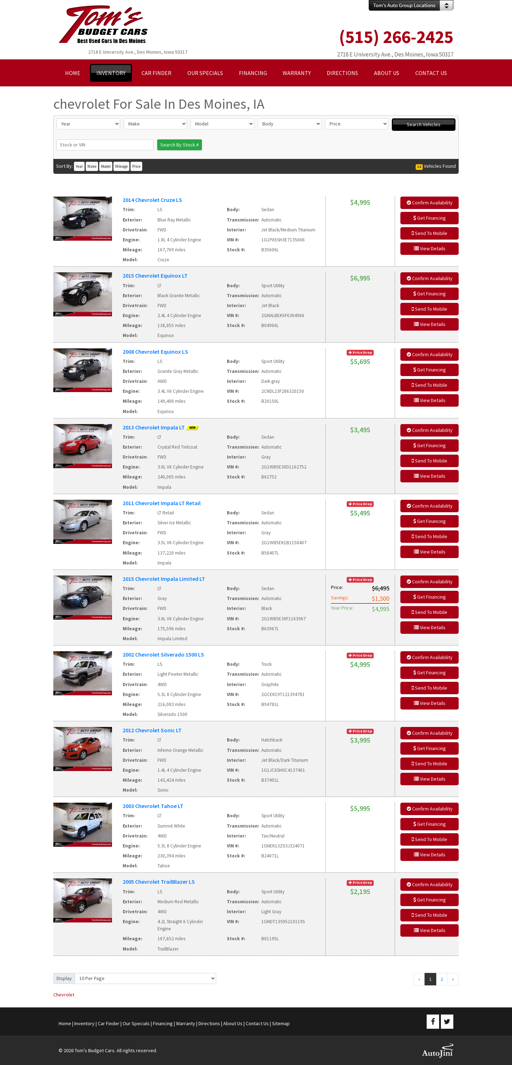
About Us (232, 1023)
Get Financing (429, 218)
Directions (209, 1023)
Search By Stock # (179, 144)
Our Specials (136, 1023)
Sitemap (281, 1023)
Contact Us (257, 1023)
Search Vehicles (424, 124)
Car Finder (108, 1023)
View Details (430, 248)
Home (65, 1023)
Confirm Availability (430, 202)
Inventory (84, 1023)
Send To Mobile (429, 233)
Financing (163, 1023)
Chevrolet (63, 994)
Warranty (185, 1023)
